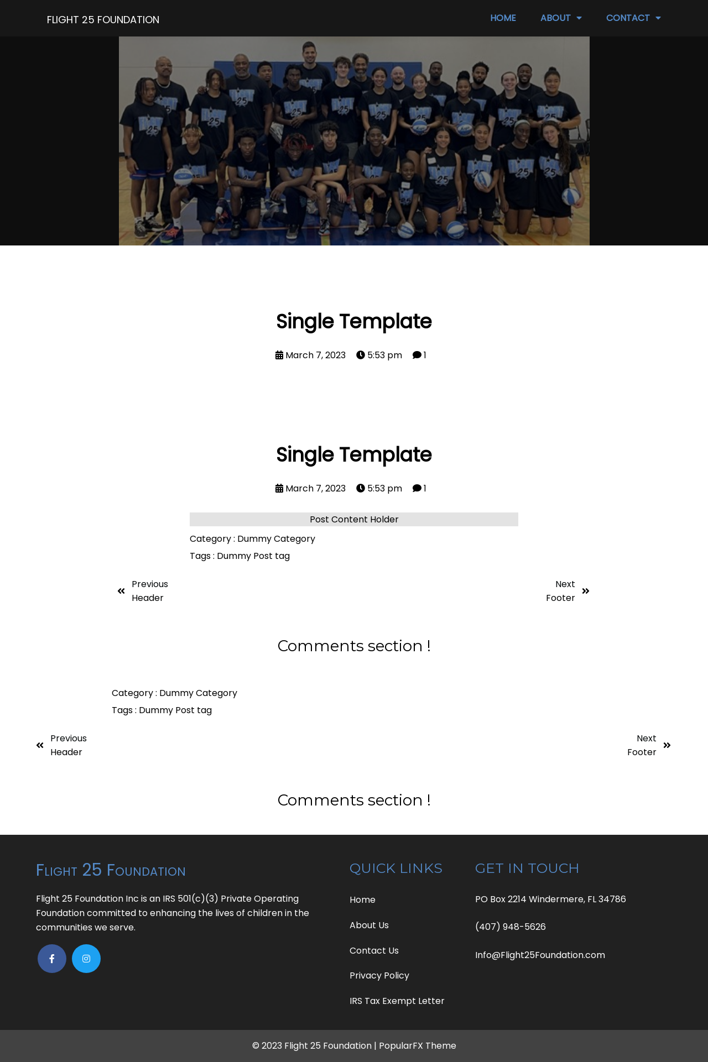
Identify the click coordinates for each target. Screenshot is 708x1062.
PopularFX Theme (417, 1045)
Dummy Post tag (253, 556)
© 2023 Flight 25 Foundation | (315, 1045)
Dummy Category (276, 538)
